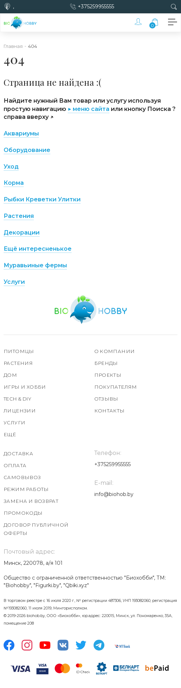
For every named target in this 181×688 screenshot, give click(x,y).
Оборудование (27, 150)
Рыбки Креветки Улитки (42, 199)
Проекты (108, 375)
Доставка (18, 453)
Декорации (22, 232)
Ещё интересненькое (38, 248)
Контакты (109, 411)
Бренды (106, 363)
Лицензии (20, 411)
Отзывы (106, 399)
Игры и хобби (25, 387)
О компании (114, 351)
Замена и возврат (31, 501)
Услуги (14, 281)
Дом (10, 375)
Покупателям (115, 387)
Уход (11, 166)
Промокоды (23, 513)
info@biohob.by (114, 494)
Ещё (10, 434)
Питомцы (19, 351)
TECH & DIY (17, 399)
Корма (14, 182)
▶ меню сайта (88, 109)
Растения (19, 216)
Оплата (15, 465)
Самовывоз (22, 477)
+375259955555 (96, 6)
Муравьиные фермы (35, 265)
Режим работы (26, 489)
